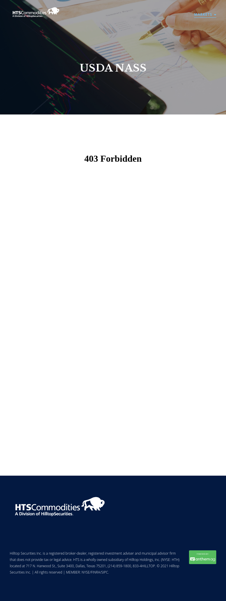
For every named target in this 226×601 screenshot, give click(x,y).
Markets (205, 14)
